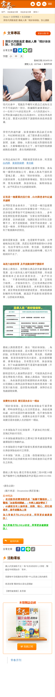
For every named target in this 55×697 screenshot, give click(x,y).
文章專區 (15, 17)
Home (6, 17)
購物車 (38, 4)
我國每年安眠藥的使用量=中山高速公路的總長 (26, 576)
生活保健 (26, 17)
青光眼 (29, 163)
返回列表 (48, 64)
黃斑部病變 (18, 163)
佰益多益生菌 (25, 12)
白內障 (6, 163)
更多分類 (43, 33)
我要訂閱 (27, 646)
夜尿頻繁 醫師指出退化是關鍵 (19, 584)
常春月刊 (16, 660)
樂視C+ (36, 12)
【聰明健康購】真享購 (15, 591)
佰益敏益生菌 (12, 12)
